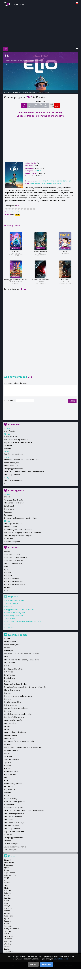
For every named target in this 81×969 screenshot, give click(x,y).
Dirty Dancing (9, 675)
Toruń (6, 934)
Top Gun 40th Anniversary (14, 454)
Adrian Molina (17, 61)
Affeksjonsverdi (10, 642)
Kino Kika (7, 572)
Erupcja (7, 497)
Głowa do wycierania (12, 690)
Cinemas (13, 547)
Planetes (7, 765)
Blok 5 (6, 657)
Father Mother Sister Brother (15, 684)
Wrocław (7, 944)
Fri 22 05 (46, 105)
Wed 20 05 (35, 105)
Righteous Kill (9, 789)
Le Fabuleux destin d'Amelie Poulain (18, 714)
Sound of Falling (10, 798)
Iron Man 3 (65, 280)
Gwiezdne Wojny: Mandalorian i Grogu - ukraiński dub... (25, 687)
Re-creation (8, 515)
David (6, 666)
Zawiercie (7, 949)
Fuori (6, 483)
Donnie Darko (9, 678)
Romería (10, 628)
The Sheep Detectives (12, 475)
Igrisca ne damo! (10, 436)
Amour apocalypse (11, 463)
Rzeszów (7, 921)
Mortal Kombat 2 (11, 465)
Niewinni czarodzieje (12, 750)
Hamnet (7, 693)
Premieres (14, 424)
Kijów (6, 569)
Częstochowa (9, 872)
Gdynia (6, 885)
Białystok (7, 860)
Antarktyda (8, 651)
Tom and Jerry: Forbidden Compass (18, 535)
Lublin (6, 901)
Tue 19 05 (30, 105)
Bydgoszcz (8, 865)
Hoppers (7, 699)
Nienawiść (8, 744)
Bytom (6, 867)
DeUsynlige (8, 672)
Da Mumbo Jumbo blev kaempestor (18, 529)
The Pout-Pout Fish (11, 825)
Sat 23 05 (52, 105)
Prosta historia (10, 774)
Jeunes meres (9, 509)
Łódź (6, 903)
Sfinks (6, 590)
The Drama (10, 618)
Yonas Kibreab (35, 183)
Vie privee (8, 835)
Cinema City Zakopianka (13, 560)
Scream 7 (7, 795)
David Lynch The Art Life (13, 669)
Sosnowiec (8, 926)
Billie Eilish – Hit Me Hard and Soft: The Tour (23, 622)
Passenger (8, 512)
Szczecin (7, 931)
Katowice (7, 893)
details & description (30, 92)
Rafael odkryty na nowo (13, 783)
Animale (7, 648)
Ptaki (6, 777)
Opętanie (7, 762)
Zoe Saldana (47, 183)
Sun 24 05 (57, 105)
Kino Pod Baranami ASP (13, 581)
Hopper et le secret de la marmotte (18, 442)
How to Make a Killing (12, 702)
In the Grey (8, 538)
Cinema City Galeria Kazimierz (15, 557)
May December (10, 723)
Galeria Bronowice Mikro (13, 563)
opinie (47, 92)
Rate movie (15, 212)
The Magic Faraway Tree (13, 523)
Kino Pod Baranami (11, 578)
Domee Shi (38, 61)
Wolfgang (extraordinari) (13, 469)
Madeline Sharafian (28, 61)
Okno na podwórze (11, 759)
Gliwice (6, 888)
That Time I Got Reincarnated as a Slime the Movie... (24, 472)
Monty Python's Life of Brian (15, 732)
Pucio (65, 251)
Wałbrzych (8, 941)
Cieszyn (7, 870)
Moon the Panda (10, 735)
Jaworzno (7, 890)
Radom (7, 913)
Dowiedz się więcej (61, 959)
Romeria (7, 448)
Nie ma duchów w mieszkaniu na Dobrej (19, 741)
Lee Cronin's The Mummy (14, 717)
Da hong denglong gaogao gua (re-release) (21, 518)
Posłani (7, 768)
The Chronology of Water (14, 813)
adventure (37, 171)
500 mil (7, 639)
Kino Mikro (8, 575)
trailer (41, 92)
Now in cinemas (18, 634)
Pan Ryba (15, 251)
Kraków (7, 898)
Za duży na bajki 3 (11, 844)
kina (18, 4)
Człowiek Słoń (9, 663)
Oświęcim (8, 908)
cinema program (15, 92)
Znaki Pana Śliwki (10, 431)
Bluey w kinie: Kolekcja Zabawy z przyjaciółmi (21, 660)
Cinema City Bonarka (12, 554)
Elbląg (6, 878)
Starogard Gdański (11, 928)
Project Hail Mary (11, 771)
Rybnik (6, 918)
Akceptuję (46, 964)
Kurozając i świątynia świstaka (15, 280)
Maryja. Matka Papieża (13, 720)
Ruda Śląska (8, 916)
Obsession (8, 445)
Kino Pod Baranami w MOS (14, 584)
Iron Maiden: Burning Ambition (16, 439)
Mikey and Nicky (10, 526)
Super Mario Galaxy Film (15, 612)
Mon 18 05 (24, 105)
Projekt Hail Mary (40, 251)
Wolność (7, 841)
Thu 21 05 (41, 105)
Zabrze (7, 946)
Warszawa (8, 939)
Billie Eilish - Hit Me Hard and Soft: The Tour (21, 459)
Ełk (5, 880)
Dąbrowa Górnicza (11, 875)
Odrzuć (33, 964)
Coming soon (16, 490)
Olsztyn (7, 906)
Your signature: (10, 400)
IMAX (6, 566)
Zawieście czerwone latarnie (15, 847)
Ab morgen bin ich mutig (13, 500)
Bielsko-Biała (9, 862)
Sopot (6, 923)
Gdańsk (7, 883)
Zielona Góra (9, 951)
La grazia (7, 711)
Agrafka (7, 551)
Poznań (7, 911)
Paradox (7, 587)
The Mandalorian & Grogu (14, 503)
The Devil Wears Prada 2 (13, 480)
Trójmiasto (8, 936)
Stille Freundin (9, 506)
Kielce (6, 895)
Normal (7, 753)
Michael (9, 606)
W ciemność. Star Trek (40, 280)
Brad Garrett (57, 183)
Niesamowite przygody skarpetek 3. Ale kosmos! (23, 532)
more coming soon (13, 541)
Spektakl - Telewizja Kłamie (14, 801)
